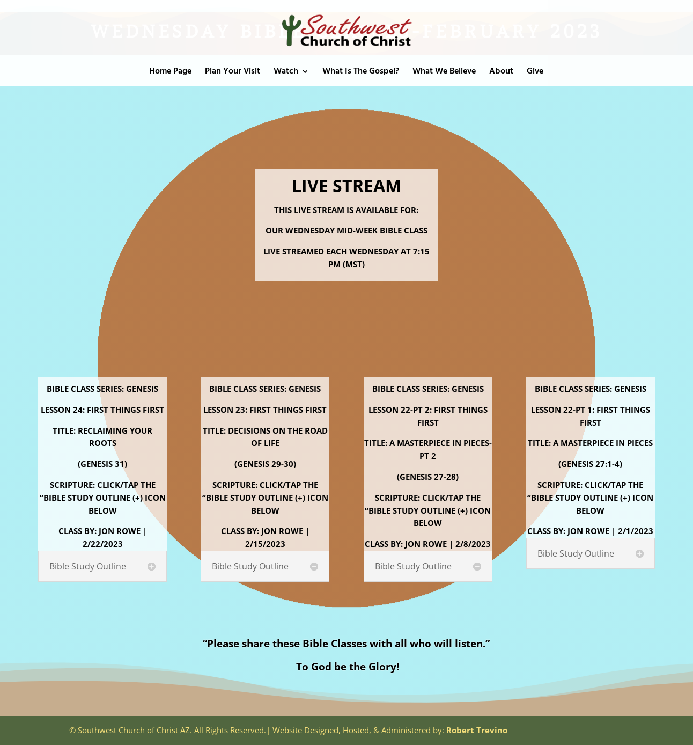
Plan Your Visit (232, 73)
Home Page (170, 73)
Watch (286, 73)
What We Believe (444, 73)
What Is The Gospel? (360, 73)
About (501, 73)
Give (535, 73)
